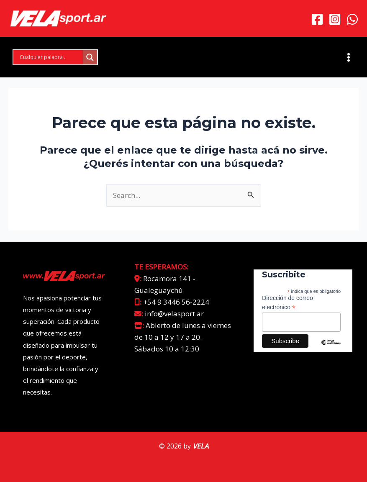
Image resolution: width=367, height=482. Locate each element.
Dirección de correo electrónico (287, 303)
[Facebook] (317, 19)
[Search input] (50, 58)
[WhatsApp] (352, 19)
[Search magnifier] (90, 58)
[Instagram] (335, 19)
